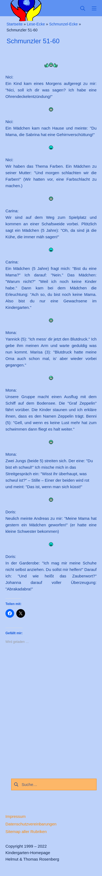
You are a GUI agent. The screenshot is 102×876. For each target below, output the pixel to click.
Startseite (15, 24)
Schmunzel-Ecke (63, 24)
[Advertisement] (51, 710)
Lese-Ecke (36, 24)
